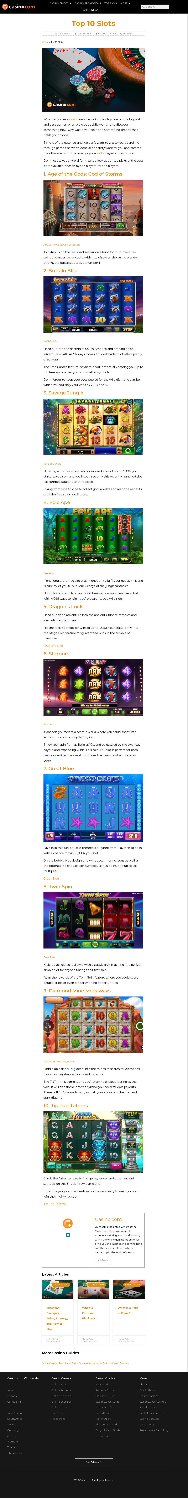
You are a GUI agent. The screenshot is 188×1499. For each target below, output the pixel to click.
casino (73, 119)
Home (45, 42)
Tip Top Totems (54, 1204)
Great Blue (51, 878)
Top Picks (110, 3)
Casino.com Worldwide (23, 1378)
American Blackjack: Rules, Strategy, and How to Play (57, 1318)
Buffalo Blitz (50, 341)
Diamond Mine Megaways (59, 1061)
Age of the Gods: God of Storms (61, 244)
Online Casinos (49, 1363)
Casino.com (108, 1219)
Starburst (49, 724)
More (125, 3)
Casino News (90, 10)
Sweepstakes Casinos (99, 1363)
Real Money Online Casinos (73, 1363)
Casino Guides (60, 3)
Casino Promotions (88, 3)
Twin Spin (49, 957)
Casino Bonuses (120, 1363)
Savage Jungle (52, 463)
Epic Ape (48, 573)
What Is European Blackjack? (89, 1313)
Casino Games (61, 1378)
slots (100, 153)
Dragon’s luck (53, 645)
